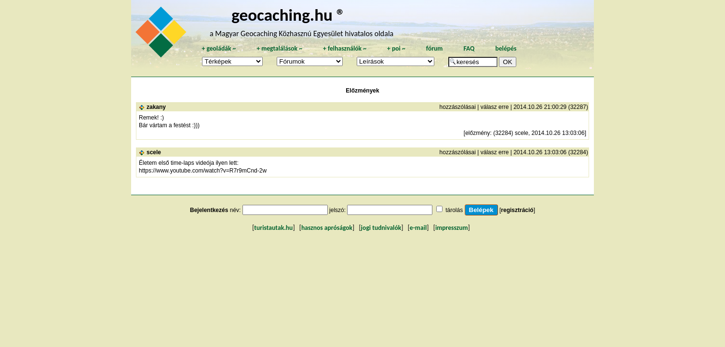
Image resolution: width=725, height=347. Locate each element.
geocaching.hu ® (288, 14)
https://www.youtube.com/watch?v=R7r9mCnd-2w (203, 170)
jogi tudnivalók (381, 228)
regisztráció (517, 210)
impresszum (451, 228)
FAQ (468, 48)
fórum (434, 48)
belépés (505, 48)
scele (154, 152)
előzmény (477, 133)
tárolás (454, 210)
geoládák (218, 48)
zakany (156, 107)
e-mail (418, 228)
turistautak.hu (273, 228)
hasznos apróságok (326, 228)
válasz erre (495, 107)
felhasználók (345, 48)
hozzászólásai (458, 107)
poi (396, 48)
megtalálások (279, 48)
